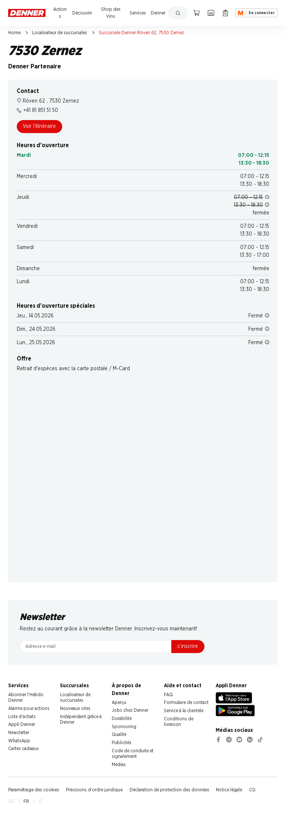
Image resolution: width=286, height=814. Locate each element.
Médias (119, 764)
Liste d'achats (22, 716)
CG (252, 790)
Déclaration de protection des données (169, 790)
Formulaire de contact (186, 702)
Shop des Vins (111, 13)
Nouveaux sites (75, 708)
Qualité (119, 734)
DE (11, 801)
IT (40, 801)
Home (14, 32)
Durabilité (121, 718)
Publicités (121, 742)
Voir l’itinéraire (39, 126)
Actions (60, 13)
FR (26, 801)
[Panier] (196, 12)
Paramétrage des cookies (33, 790)
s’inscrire (187, 646)
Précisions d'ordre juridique (94, 790)
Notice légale (229, 790)
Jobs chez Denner (130, 710)
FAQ (168, 694)
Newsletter (18, 732)
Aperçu (119, 702)
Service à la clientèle (183, 710)
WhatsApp (19, 741)
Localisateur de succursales (59, 32)
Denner (158, 13)
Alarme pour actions (29, 708)
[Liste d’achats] (225, 12)
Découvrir (82, 13)
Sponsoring (124, 726)
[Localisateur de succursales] (211, 12)
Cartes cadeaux (23, 748)
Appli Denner (21, 724)
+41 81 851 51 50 (37, 110)
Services (138, 13)
